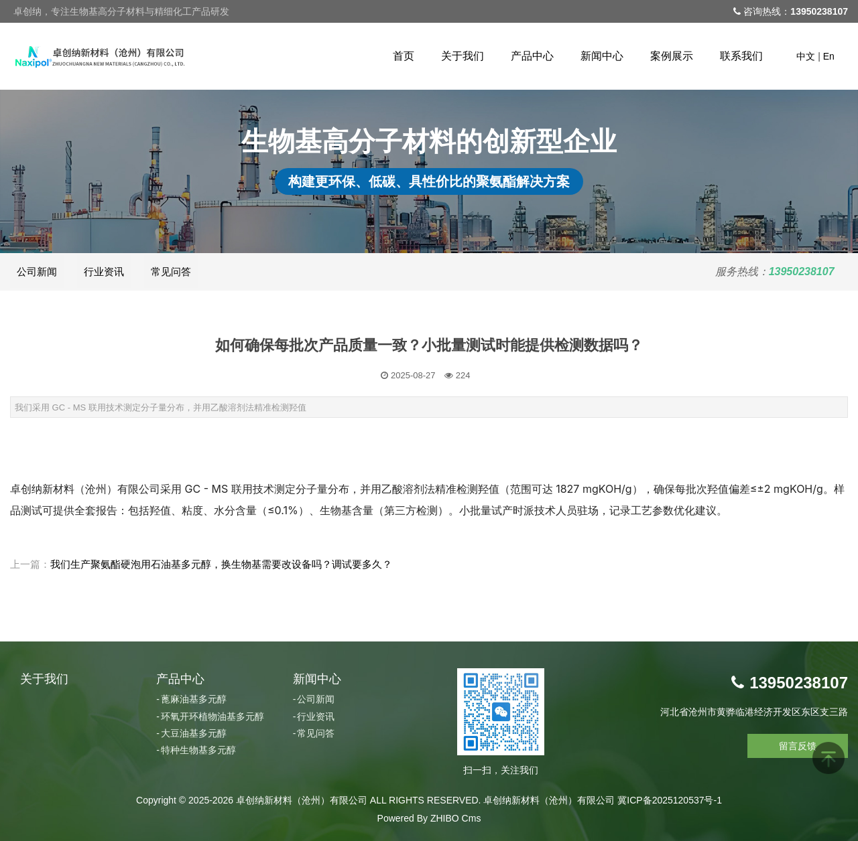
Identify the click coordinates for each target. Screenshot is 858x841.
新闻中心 (601, 56)
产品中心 (532, 56)
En (829, 56)
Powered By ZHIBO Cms (429, 818)
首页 (403, 56)
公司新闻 (37, 271)
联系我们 (741, 56)
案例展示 (671, 56)
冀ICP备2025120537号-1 (669, 800)
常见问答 (171, 271)
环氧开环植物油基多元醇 (212, 716)
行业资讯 (104, 271)
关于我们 (462, 56)
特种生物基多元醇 (198, 750)
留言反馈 (797, 746)
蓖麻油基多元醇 (194, 699)
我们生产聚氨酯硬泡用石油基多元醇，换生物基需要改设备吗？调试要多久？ (221, 564)
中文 (805, 56)
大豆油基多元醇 (194, 733)
